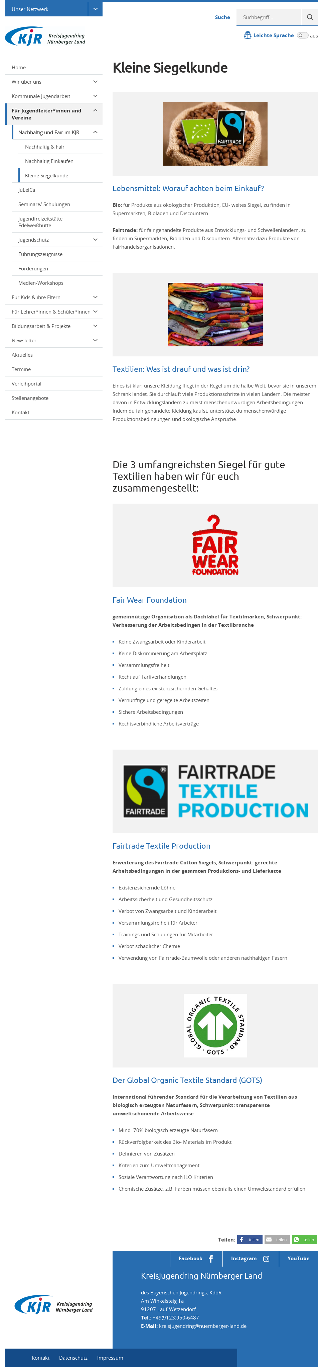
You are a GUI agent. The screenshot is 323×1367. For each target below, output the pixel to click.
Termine (21, 369)
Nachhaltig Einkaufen (49, 161)
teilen (254, 1239)
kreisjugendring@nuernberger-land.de (203, 1325)
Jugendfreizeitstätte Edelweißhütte (40, 222)
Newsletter (55, 340)
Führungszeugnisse (40, 254)
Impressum (110, 1357)
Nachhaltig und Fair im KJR (58, 132)
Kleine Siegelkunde (46, 175)
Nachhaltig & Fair (44, 146)
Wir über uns (55, 81)
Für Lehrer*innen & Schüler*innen (55, 311)
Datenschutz (73, 1357)
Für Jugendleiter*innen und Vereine (55, 114)
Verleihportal (26, 383)
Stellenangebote (30, 398)
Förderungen (33, 268)
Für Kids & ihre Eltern (55, 297)
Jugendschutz (58, 239)
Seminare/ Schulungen (44, 204)
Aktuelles (22, 354)
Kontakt (20, 412)
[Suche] (309, 17)
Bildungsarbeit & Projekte (55, 326)
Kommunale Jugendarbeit (55, 96)
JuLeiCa (26, 189)
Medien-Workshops (40, 282)
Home (19, 67)
